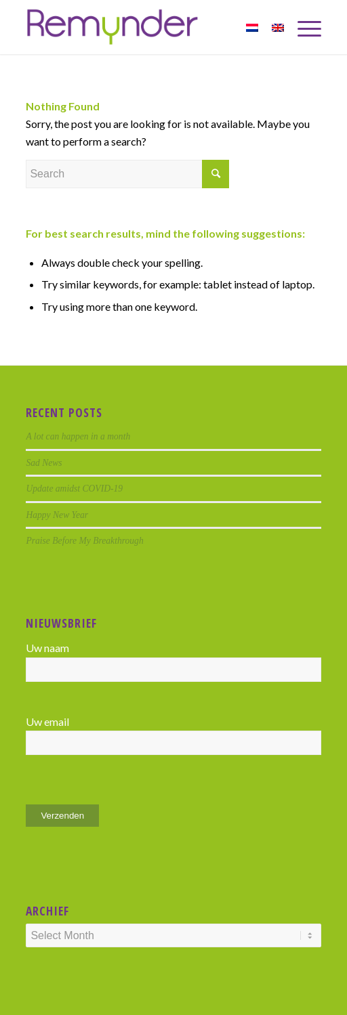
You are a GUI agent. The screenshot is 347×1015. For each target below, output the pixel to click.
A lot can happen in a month (78, 436)
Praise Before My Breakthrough (84, 541)
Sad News (44, 463)
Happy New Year (57, 515)
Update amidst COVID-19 (74, 488)
